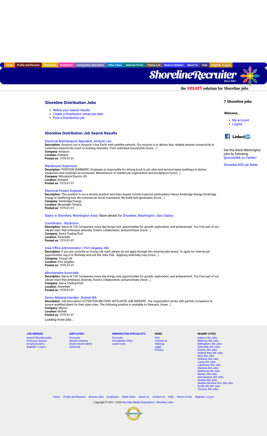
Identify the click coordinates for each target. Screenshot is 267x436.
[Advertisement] (134, 31)
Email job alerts (36, 343)
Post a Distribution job (69, 118)
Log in (42, 346)
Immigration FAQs (122, 340)
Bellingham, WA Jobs (210, 343)
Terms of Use (184, 396)
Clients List (153, 65)
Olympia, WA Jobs (208, 367)
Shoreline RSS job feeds (241, 165)
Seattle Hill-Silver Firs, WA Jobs (215, 383)
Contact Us (158, 396)
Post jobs (75, 337)
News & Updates (173, 65)
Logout (237, 124)
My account (240, 120)
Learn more (118, 343)
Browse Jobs (96, 396)
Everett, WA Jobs (207, 349)
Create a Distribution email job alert (78, 114)
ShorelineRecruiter (192, 75)
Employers (66, 65)
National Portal (134, 65)
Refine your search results (71, 110)
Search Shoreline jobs (39, 337)
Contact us (161, 340)
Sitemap (159, 343)
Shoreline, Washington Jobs (143, 215)
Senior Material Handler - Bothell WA (71, 298)
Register (31, 346)
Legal (158, 346)
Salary (168, 215)
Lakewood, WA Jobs (209, 364)
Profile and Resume (28, 65)
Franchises (50, 65)
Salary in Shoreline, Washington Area (71, 215)
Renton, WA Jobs (207, 374)
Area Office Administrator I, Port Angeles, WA (77, 248)
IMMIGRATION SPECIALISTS (129, 333)
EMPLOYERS (77, 333)
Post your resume (37, 340)
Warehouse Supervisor (61, 166)
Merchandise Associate (62, 273)
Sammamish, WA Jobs (210, 377)
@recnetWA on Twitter (240, 158)
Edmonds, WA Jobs (209, 346)
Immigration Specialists (90, 65)
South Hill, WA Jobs (209, 386)
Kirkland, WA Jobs (208, 358)
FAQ (157, 337)
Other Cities (115, 65)
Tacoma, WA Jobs (208, 389)
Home (9, 65)
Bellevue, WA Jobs (208, 340)
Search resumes (79, 340)
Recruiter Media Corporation (138, 402)
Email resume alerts (81, 343)
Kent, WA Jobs (206, 355)
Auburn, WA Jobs (207, 337)
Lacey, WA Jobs (207, 361)
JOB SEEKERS (35, 333)
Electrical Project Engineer (63, 191)
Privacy (159, 349)
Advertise (75, 346)
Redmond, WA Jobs (209, 371)
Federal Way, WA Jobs (210, 352)
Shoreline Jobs (164, 402)
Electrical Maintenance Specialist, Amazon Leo (78, 141)
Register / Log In (221, 65)
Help (204, 65)
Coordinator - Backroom (62, 223)
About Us (192, 65)
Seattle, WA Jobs (207, 380)
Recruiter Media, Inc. (252, 78)
